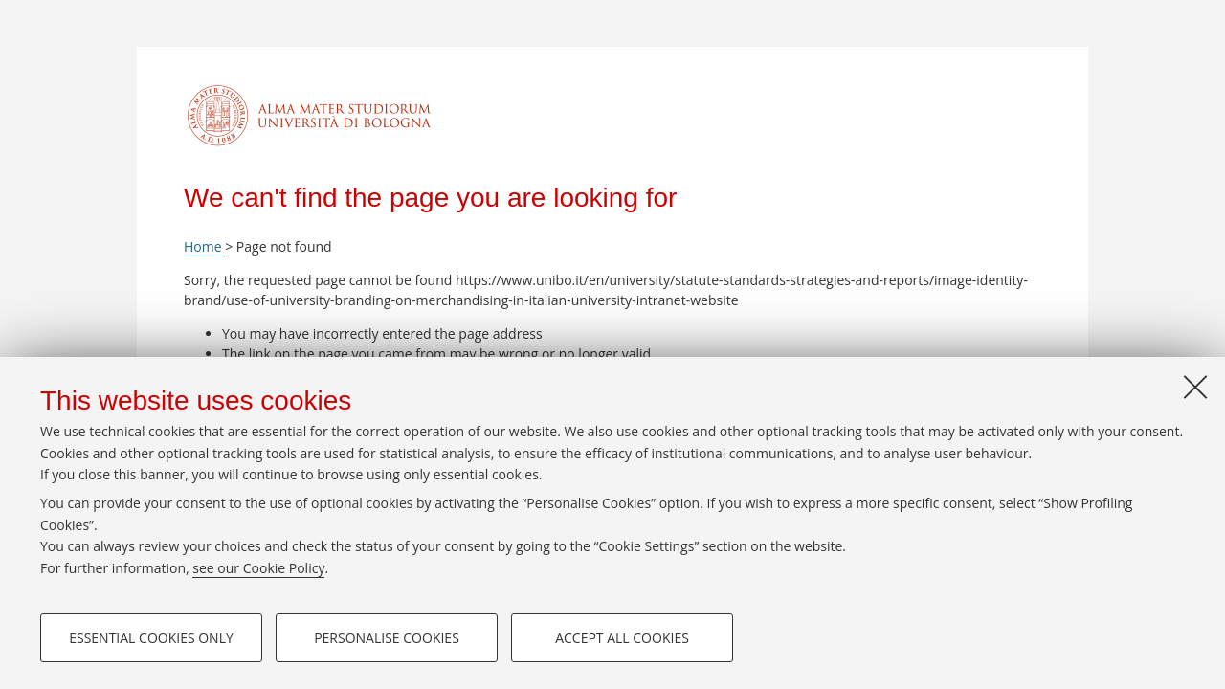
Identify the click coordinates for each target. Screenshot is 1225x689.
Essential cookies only (151, 638)
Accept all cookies (622, 638)
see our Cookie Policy (258, 568)
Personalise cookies (386, 638)
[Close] (1195, 386)
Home (204, 246)
